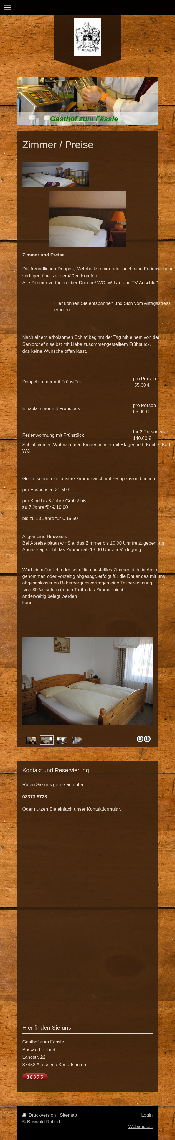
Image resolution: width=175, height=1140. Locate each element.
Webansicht (140, 1126)
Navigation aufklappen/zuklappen (87, 7)
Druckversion (39, 1115)
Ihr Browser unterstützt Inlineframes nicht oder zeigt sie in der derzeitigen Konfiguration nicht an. (87, 915)
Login (147, 1115)
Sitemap (68, 1115)
